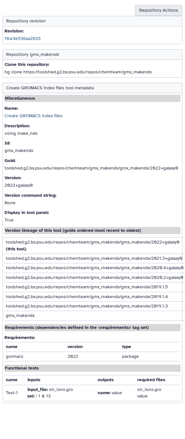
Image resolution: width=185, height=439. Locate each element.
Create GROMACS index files (34, 116)
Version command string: (30, 195)
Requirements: (20, 337)
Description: (17, 126)
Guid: (10, 160)
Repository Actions (158, 10)
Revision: (14, 31)
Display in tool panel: (27, 212)
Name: (11, 108)
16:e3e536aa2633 (23, 38)
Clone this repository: (27, 64)
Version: (13, 178)
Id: (7, 143)
